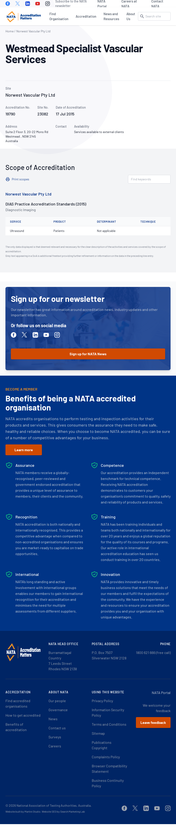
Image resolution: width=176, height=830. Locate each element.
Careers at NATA (129, 3)
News (53, 719)
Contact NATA (157, 3)
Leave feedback (153, 722)
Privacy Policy (102, 701)
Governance (58, 710)
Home (9, 31)
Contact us (57, 728)
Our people (57, 701)
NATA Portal (102, 3)
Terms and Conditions (109, 724)
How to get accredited (23, 715)
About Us (130, 16)
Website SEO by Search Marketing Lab (63, 811)
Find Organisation (58, 16)
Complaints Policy (106, 757)
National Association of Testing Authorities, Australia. (54, 805)
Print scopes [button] (20, 179)
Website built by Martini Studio (23, 811)
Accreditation (86, 16)
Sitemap (98, 733)
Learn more (23, 450)
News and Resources (111, 16)
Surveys (54, 737)
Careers (54, 746)
